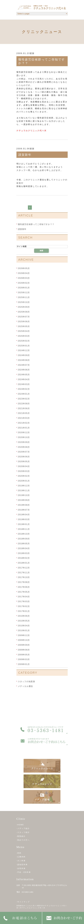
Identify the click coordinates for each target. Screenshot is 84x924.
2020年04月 (24, 466)
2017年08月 (24, 582)
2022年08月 (24, 404)
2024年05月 (24, 375)
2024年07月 (24, 365)
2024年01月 (24, 394)
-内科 (19, 853)
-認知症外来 (22, 864)
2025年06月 (24, 322)
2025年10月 (24, 302)
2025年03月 (24, 336)
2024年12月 (24, 350)
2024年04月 (24, 379)
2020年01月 (24, 481)
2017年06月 (24, 587)
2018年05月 (24, 544)
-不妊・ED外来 (23, 872)
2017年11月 (24, 572)
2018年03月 (24, 553)
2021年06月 (24, 408)
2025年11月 (24, 297)
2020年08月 (24, 447)
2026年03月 (24, 278)
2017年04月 (24, 597)
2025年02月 (24, 341)
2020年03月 (24, 471)
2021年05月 (24, 413)
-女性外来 (21, 868)
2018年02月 (24, 558)
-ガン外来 (21, 861)
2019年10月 (24, 495)
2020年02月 (24, 476)
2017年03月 (24, 601)
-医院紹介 (21, 836)
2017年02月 (24, 606)
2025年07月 (24, 317)
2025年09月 (24, 307)
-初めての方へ (23, 840)
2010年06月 (24, 616)
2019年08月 (24, 505)
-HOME (20, 825)
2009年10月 (24, 640)
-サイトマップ (23, 902)
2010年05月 (24, 621)
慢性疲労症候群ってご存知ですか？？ (36, 224)
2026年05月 (24, 268)
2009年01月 (24, 664)
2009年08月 (24, 650)
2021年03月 (24, 418)
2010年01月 (24, 630)
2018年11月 (24, 529)
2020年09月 (24, 442)
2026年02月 (24, 283)
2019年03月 (24, 519)
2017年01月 (24, 611)
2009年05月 (24, 655)
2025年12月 (24, 292)
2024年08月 (24, 360)
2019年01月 (24, 524)
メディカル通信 (25, 686)
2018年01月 (24, 563)
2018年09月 (24, 539)
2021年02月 (24, 423)
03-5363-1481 (28, 892)
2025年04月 (24, 331)
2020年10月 (24, 437)
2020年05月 (24, 461)
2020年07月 (24, 452)
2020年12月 (24, 432)
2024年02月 (24, 389)
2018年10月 (24, 534)
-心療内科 (21, 857)
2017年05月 (24, 592)
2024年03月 (24, 384)
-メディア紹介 (23, 828)
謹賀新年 (24, 154)
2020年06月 (24, 457)
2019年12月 (24, 486)
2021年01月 (24, 428)
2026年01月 (24, 288)
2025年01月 (24, 346)
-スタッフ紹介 (23, 832)
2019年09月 (24, 500)
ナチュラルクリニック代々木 (31, 131)
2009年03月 (24, 659)
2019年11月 (24, 490)
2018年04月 (24, 548)
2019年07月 (24, 510)
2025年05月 (24, 326)
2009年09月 (24, 645)
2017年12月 (24, 568)
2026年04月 (24, 273)
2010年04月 (24, 626)
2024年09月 (24, 355)
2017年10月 (24, 577)
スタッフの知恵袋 (26, 681)
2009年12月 (24, 635)
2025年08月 (24, 312)
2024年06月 (24, 370)
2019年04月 (24, 515)
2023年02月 (24, 399)
